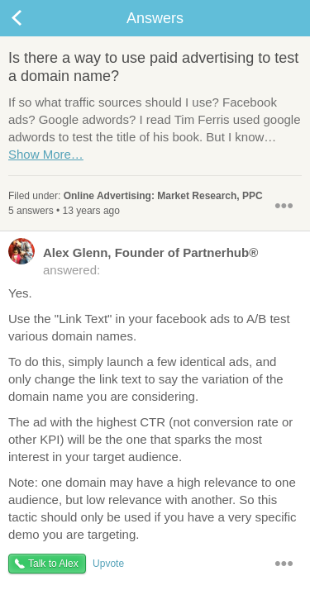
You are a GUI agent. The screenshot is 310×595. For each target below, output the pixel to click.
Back (33, 18)
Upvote (108, 563)
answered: (133, 260)
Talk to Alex (53, 563)
